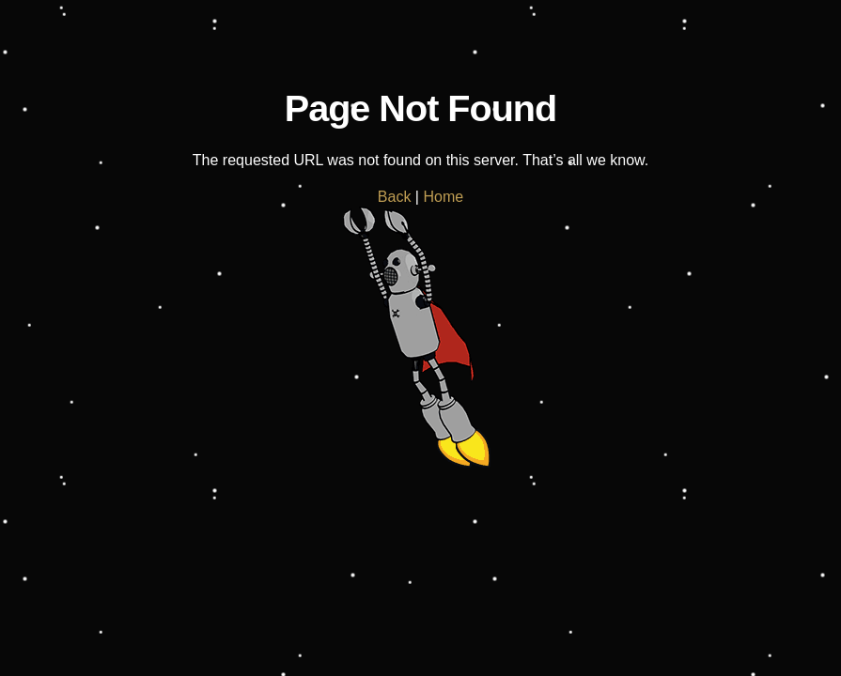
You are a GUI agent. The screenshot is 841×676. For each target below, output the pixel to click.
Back (395, 197)
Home (443, 197)
